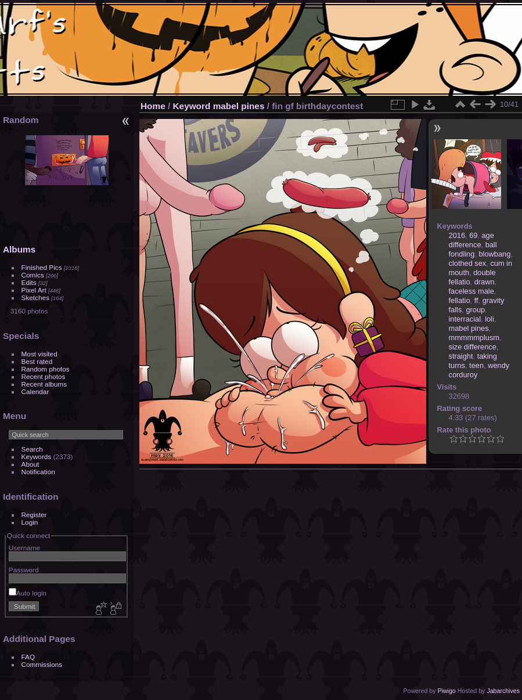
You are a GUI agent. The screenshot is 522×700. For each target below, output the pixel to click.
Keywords (36, 456)
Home (153, 106)
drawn (484, 281)
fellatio (459, 300)
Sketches (35, 297)
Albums (19, 249)
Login (29, 522)
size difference (472, 346)
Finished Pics (41, 267)
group (475, 309)
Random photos (45, 369)
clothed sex (468, 263)
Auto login (27, 593)
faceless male (471, 291)
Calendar (35, 391)
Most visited (39, 354)
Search (32, 449)
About (30, 464)
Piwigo (446, 690)
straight (461, 356)
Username (24, 547)
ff (476, 300)
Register (34, 514)
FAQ (28, 657)
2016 (457, 235)
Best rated (37, 361)
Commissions (42, 664)
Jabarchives (503, 690)
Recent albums (44, 384)
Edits (29, 282)
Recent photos (43, 376)
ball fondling (473, 249)
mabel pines (239, 106)
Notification (38, 471)
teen (476, 365)
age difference (471, 240)
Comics (32, 275)
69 (473, 235)
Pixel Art (33, 290)
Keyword (192, 106)
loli (489, 319)
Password (24, 569)
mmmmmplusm (474, 337)
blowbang (494, 254)
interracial (465, 319)
